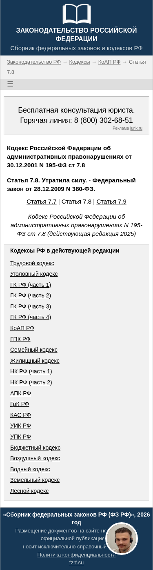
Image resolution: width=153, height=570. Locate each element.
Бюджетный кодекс (35, 447)
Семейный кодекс (34, 349)
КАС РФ (20, 415)
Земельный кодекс (35, 480)
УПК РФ (20, 436)
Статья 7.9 (111, 201)
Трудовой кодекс (32, 263)
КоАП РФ (22, 328)
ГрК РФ (19, 404)
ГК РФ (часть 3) (30, 306)
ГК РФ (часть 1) (30, 285)
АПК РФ (20, 393)
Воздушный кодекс (35, 458)
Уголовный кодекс (34, 274)
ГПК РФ (20, 339)
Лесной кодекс (29, 491)
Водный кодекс (30, 469)
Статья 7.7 (41, 201)
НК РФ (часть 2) (31, 382)
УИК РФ (20, 425)
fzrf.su (76, 562)
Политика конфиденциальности (77, 555)
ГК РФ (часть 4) (30, 317)
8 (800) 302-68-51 (103, 120)
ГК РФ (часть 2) (30, 295)
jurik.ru (136, 128)
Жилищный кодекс (35, 360)
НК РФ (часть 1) (31, 371)
